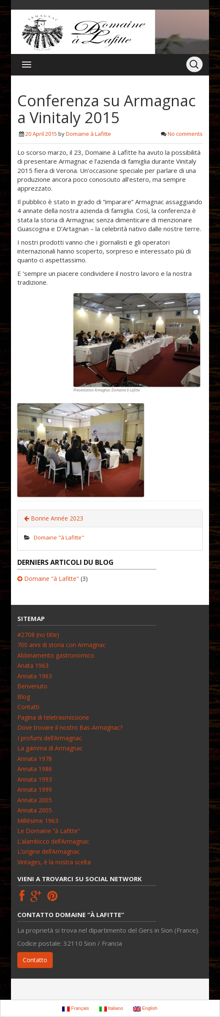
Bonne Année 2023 (53, 518)
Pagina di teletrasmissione (53, 717)
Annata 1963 (34, 676)
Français (75, 1009)
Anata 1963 (33, 665)
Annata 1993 (34, 779)
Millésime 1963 (37, 821)
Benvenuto (32, 686)
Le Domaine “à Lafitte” (48, 831)
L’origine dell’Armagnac (48, 851)
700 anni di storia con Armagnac (61, 645)
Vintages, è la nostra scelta (54, 862)
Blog (23, 697)
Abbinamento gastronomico (55, 655)
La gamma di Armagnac (50, 748)
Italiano (111, 1009)
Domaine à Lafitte (88, 134)
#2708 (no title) (38, 635)
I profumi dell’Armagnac (49, 738)
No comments (185, 134)
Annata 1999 (34, 789)
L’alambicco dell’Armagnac (53, 841)
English (145, 1009)
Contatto (35, 960)
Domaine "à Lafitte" (59, 537)
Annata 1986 (34, 769)
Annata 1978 (34, 759)
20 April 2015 (41, 134)
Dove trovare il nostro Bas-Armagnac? (69, 727)
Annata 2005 (34, 800)
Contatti (28, 707)
